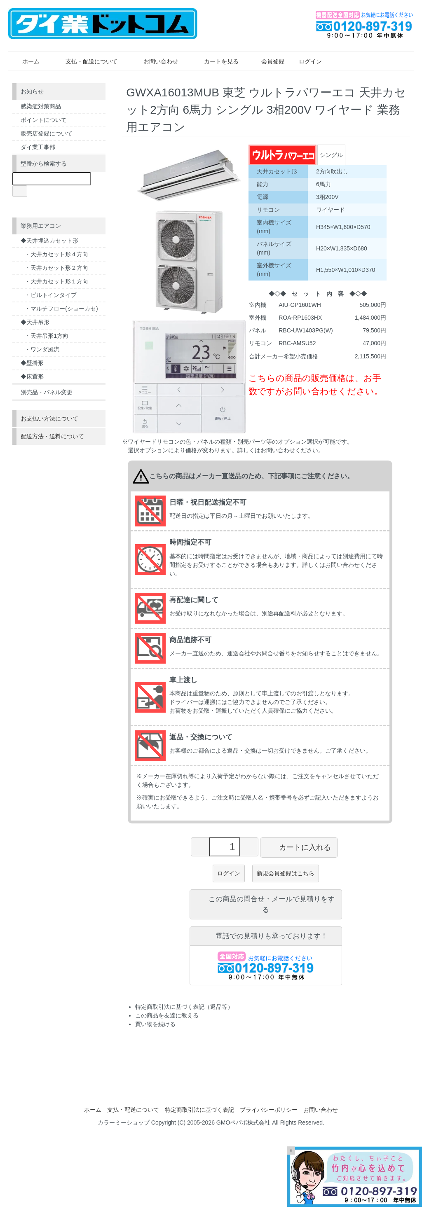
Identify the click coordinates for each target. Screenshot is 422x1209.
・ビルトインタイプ (51, 295)
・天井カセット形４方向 (56, 254)
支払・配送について (85, 61)
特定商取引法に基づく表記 (199, 1109)
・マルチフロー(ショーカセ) (61, 308)
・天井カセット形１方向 (56, 281)
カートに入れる (299, 847)
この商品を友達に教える (167, 1015)
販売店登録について (47, 133)
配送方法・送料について (52, 436)
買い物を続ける (155, 1024)
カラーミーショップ (124, 1122)
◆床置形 (32, 376)
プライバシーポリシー (269, 1109)
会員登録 (268, 61)
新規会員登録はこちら (285, 873)
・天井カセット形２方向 (56, 267)
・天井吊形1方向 (46, 335)
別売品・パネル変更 (47, 392)
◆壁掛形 (32, 363)
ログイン (306, 61)
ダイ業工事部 (38, 147)
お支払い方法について (49, 418)
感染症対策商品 (41, 106)
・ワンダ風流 (42, 349)
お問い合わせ (154, 61)
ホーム (25, 61)
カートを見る (215, 61)
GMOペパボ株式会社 (243, 1122)
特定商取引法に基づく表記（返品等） (184, 1006)
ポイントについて (44, 120)
